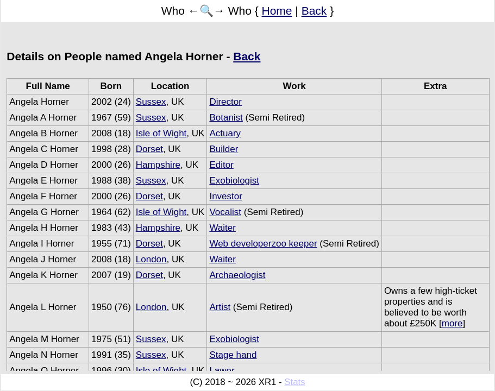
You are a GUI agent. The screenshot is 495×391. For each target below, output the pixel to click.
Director (225, 102)
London (151, 259)
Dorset (149, 149)
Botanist (225, 117)
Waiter (222, 228)
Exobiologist (234, 180)
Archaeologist (237, 275)
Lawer (221, 370)
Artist (219, 307)
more (452, 323)
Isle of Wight (161, 133)
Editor (221, 165)
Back (314, 10)
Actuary (225, 133)
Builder (223, 149)
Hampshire (158, 165)
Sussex (151, 102)
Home (277, 10)
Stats (294, 382)
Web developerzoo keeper (263, 243)
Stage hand (232, 355)
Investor (225, 196)
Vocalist (225, 212)
